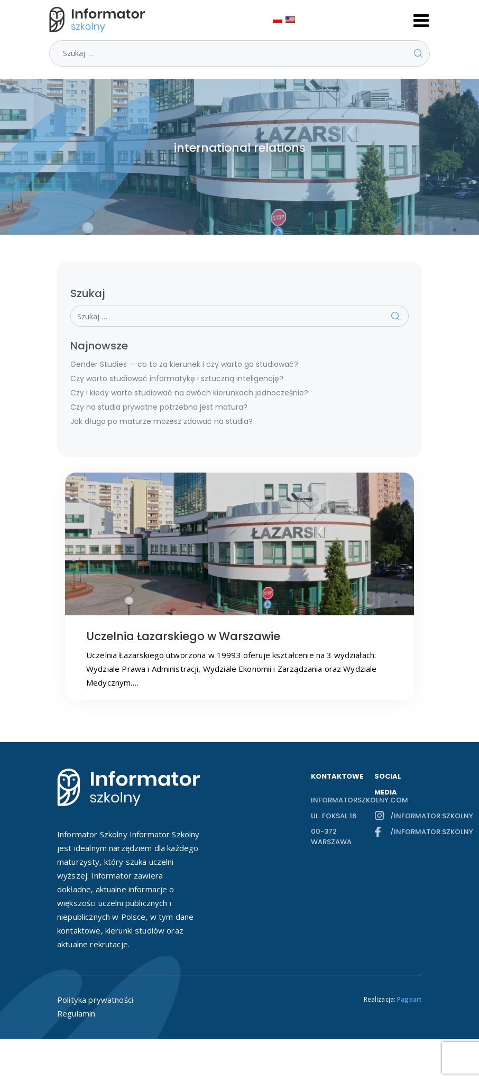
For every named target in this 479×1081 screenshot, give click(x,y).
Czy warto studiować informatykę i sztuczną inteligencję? (176, 378)
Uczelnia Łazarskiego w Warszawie (183, 636)
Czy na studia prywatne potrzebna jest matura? (158, 407)
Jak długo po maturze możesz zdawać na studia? (161, 421)
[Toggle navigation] (421, 19)
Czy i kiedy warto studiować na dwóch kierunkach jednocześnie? (189, 392)
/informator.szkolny (406, 816)
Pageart (409, 999)
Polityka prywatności (95, 999)
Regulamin (76, 1013)
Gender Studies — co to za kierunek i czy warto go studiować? (184, 364)
